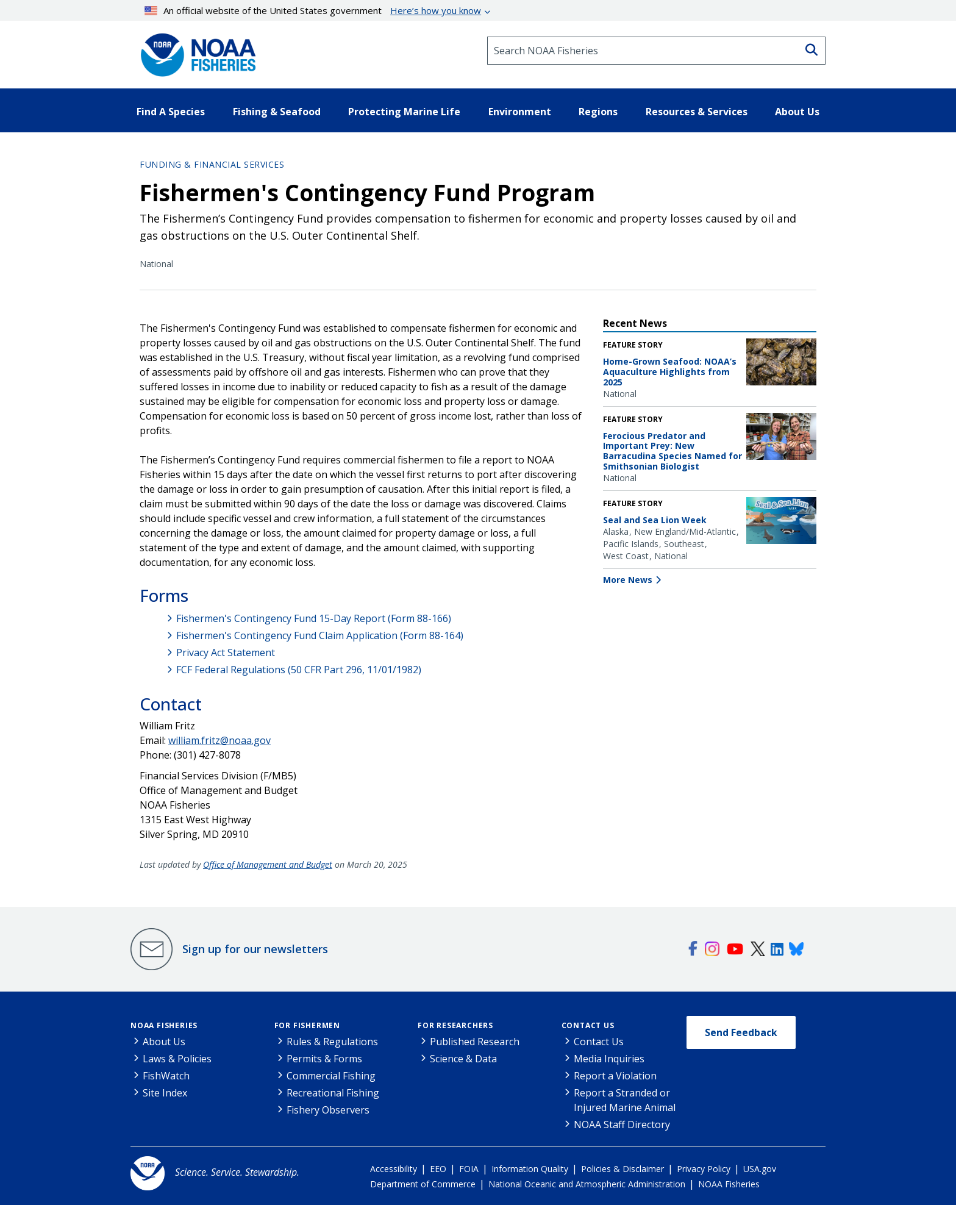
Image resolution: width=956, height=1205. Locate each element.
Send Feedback (741, 1032)
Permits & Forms (324, 1058)
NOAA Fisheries (164, 1025)
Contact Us (588, 1025)
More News (627, 579)
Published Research (474, 1041)
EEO (438, 1169)
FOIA (469, 1169)
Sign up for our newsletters (255, 949)
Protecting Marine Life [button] (404, 111)
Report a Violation (615, 1075)
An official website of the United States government (313, 10)
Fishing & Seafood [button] (277, 111)
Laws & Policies (177, 1058)
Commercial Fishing (331, 1075)
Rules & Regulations (332, 1041)
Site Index (165, 1093)
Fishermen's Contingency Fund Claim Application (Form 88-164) (319, 635)
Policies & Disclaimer (622, 1169)
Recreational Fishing (333, 1093)
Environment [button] (519, 111)
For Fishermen (307, 1025)
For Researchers (455, 1025)
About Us (164, 1041)
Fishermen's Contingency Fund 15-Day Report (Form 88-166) (313, 618)
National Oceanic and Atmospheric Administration (586, 1184)
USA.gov (759, 1169)
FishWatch (166, 1075)
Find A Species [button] (171, 111)
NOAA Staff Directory (622, 1124)
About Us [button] (797, 111)
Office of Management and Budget (267, 864)
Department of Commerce (423, 1184)
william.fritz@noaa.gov (219, 740)
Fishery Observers (328, 1110)
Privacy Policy (703, 1169)
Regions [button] (598, 111)
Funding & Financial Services (212, 164)
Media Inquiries (609, 1058)
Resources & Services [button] (696, 111)
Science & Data (463, 1058)
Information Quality (529, 1169)
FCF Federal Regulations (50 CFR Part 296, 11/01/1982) (298, 669)
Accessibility (393, 1169)
